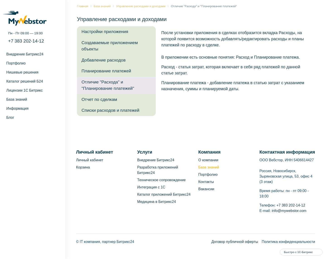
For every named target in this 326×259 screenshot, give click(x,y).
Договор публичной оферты (234, 242)
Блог (10, 117)
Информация (17, 108)
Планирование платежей (106, 71)
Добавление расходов (104, 60)
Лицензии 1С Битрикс (24, 90)
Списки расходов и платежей (110, 110)
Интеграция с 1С (151, 187)
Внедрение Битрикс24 (24, 54)
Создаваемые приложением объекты (110, 46)
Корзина (83, 167)
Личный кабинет (89, 160)
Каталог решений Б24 (24, 81)
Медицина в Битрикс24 (156, 202)
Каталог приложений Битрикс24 (164, 194)
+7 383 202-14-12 (26, 40)
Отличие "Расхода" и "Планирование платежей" (108, 85)
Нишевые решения (22, 72)
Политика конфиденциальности (288, 242)
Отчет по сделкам (99, 99)
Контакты (206, 182)
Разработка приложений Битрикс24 (157, 170)
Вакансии (206, 189)
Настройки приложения (105, 31)
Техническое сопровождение (161, 180)
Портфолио (16, 63)
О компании (208, 160)
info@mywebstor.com (289, 211)
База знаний (16, 99)
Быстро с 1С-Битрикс (298, 252)
